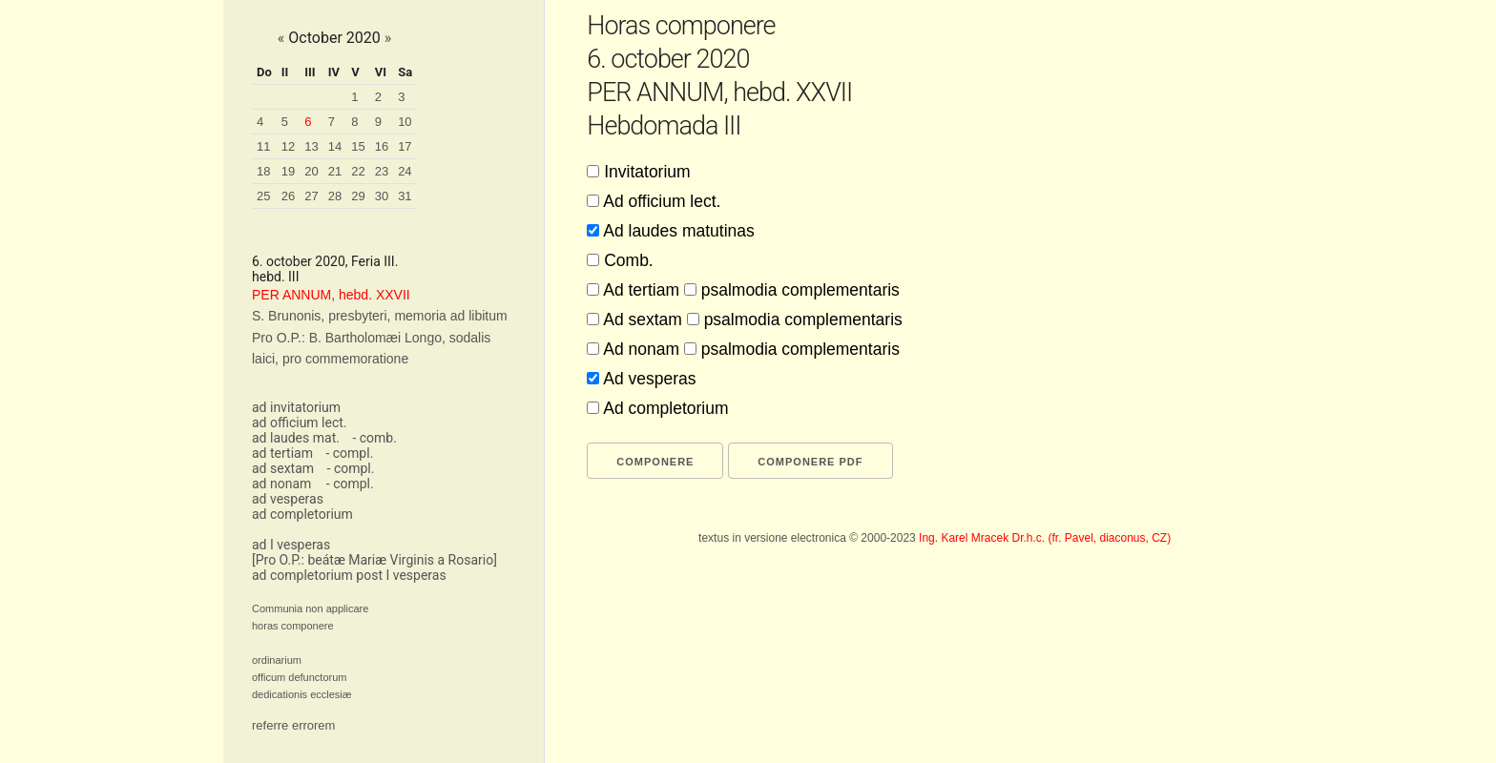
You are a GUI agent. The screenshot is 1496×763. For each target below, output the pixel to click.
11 (263, 146)
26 (288, 196)
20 (311, 171)
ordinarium (276, 660)
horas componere (293, 625)
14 (335, 146)
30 (381, 196)
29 (357, 196)
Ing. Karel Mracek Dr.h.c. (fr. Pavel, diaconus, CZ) (1045, 538)
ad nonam (281, 483)
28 (335, 196)
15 (357, 146)
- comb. (374, 437)
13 (311, 146)
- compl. (349, 453)
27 (311, 196)
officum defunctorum (299, 677)
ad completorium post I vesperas (349, 575)
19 (288, 171)
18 (263, 171)
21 (335, 171)
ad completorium (302, 514)
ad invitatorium (296, 407)
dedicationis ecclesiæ (302, 694)
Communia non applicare (310, 608)
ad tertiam (282, 453)
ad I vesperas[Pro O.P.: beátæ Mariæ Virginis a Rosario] (374, 552)
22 (357, 171)
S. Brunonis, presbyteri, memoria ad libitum (380, 315)
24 (404, 171)
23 (381, 171)
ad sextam (283, 468)
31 (404, 196)
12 (288, 146)
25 (263, 196)
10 (404, 121)
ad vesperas (287, 498)
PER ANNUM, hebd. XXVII (331, 294)
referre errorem (293, 725)
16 (381, 146)
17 (404, 146)
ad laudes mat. (296, 437)
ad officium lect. (299, 422)
